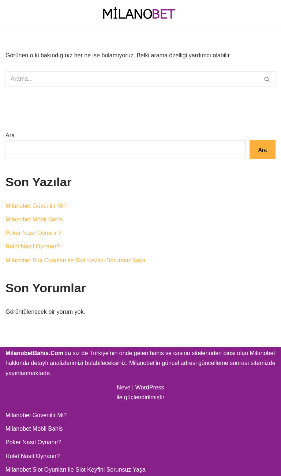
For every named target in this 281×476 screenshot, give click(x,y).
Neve (123, 387)
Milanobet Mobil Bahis (34, 219)
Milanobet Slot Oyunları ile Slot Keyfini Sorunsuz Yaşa (75, 260)
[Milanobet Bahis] (140, 14)
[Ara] (132, 79)
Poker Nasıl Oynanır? (33, 233)
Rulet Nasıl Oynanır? (32, 246)
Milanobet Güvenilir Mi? (36, 206)
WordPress (149, 387)
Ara (10, 135)
